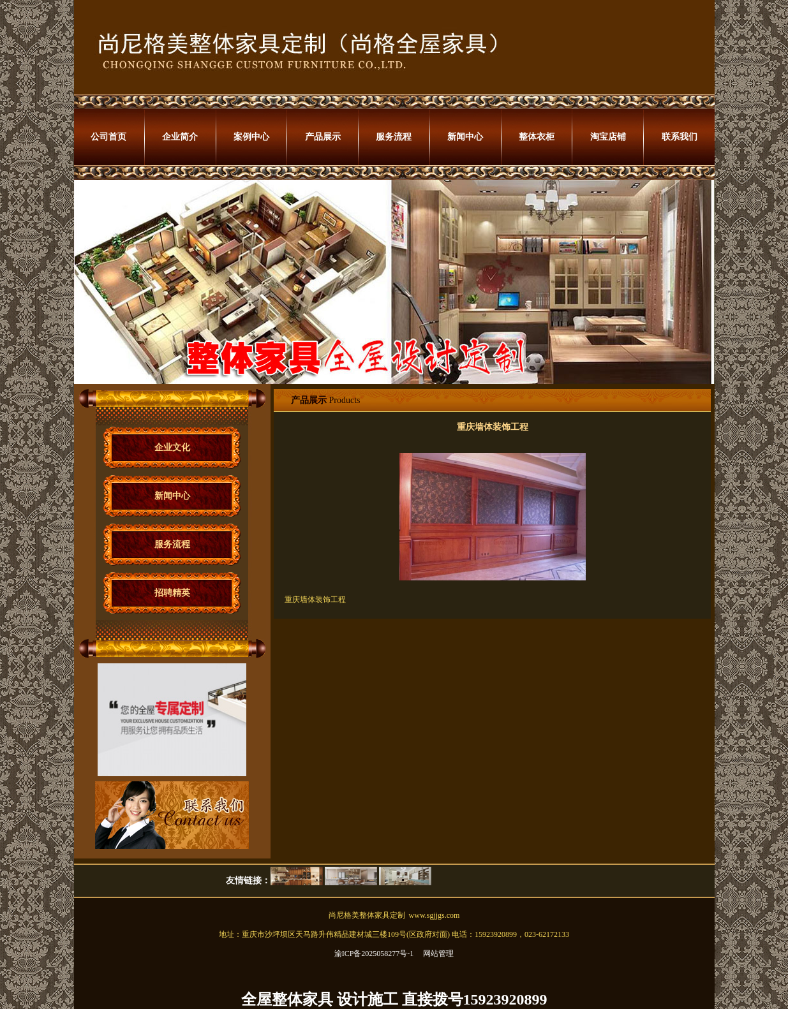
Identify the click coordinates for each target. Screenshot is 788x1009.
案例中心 (251, 137)
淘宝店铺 (608, 137)
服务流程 (394, 137)
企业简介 (180, 137)
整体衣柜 (536, 137)
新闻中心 (465, 137)
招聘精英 (172, 593)
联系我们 (679, 137)
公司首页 (108, 137)
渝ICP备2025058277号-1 (374, 953)
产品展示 (323, 137)
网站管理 (438, 953)
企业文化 (172, 447)
